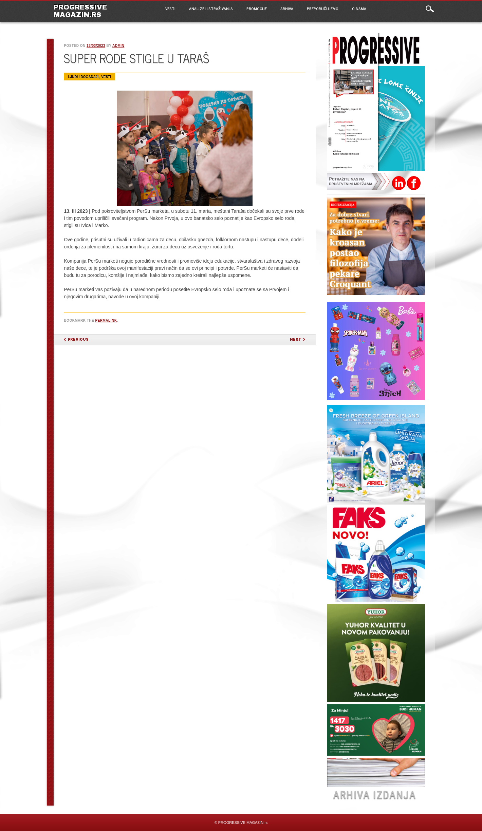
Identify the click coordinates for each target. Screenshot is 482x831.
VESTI (170, 8)
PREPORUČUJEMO (322, 8)
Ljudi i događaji (83, 77)
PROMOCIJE (256, 8)
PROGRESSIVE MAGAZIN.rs (80, 10)
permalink (106, 320)
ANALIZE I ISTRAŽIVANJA (211, 8)
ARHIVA (286, 8)
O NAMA (359, 8)
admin (118, 46)
